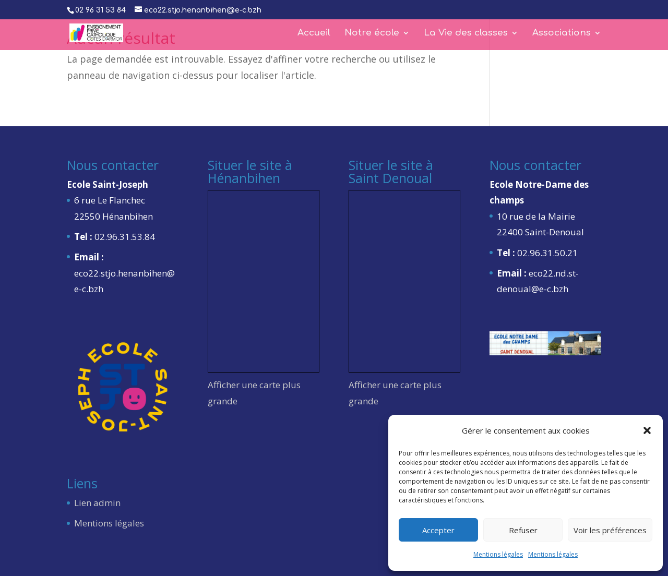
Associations (561, 33)
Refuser (523, 530)
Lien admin (97, 503)
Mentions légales (498, 554)
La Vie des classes (466, 33)
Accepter (438, 530)
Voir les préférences (610, 530)
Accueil (313, 33)
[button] (647, 430)
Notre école (371, 33)
